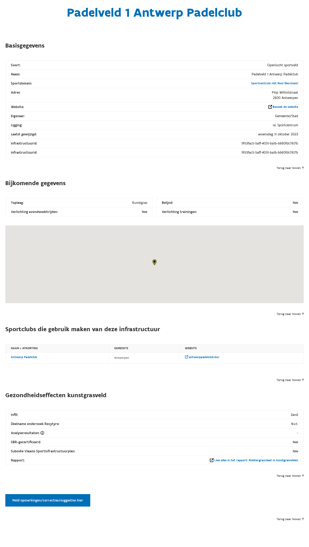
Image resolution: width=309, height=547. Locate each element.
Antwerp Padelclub (24, 357)
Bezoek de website (285, 107)
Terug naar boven (290, 168)
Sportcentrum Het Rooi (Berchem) (274, 83)
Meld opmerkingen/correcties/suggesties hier (47, 500)
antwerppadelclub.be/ (202, 357)
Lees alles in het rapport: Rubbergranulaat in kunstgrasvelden (256, 460)
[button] (154, 262)
